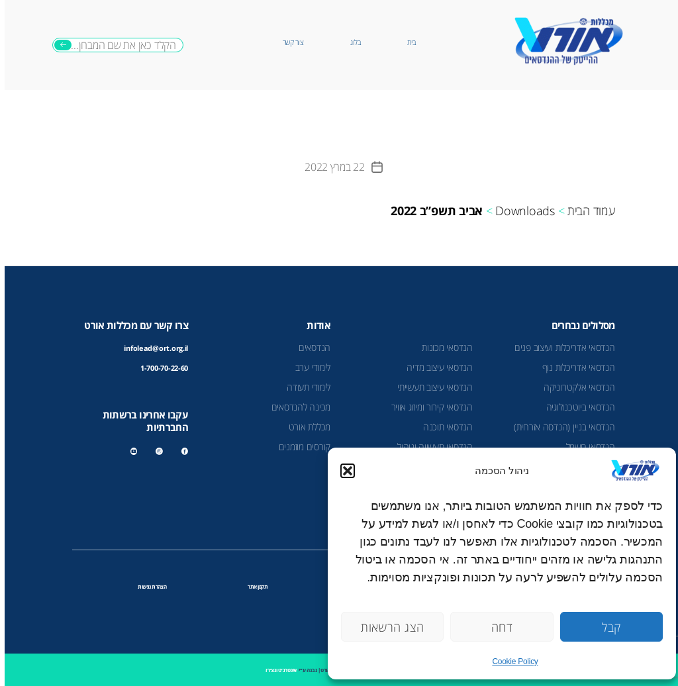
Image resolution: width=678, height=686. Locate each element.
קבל (606, 627)
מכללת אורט (305, 426)
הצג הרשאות (387, 627)
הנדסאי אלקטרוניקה (574, 387)
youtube (130, 451)
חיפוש (59, 45)
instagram (154, 451)
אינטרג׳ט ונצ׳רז (276, 669)
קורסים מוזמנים (300, 446)
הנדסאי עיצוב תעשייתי (430, 387)
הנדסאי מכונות (442, 347)
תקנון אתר (253, 586)
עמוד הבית (586, 211)
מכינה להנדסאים (296, 407)
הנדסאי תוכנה (443, 426)
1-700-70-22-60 (159, 368)
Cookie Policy (510, 661)
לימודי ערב (308, 367)
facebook (180, 451)
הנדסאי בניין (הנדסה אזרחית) (559, 426)
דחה (497, 627)
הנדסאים (310, 347)
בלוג (351, 42)
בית (407, 42)
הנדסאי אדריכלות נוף (574, 367)
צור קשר (288, 42)
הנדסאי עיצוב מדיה (434, 367)
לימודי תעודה (304, 387)
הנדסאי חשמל (585, 446)
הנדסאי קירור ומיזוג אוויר (427, 407)
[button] (343, 470)
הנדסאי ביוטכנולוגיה (576, 407)
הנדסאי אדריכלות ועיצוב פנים (560, 347)
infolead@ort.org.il (151, 348)
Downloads (520, 211)
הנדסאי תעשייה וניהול (430, 446)
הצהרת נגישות (147, 586)
